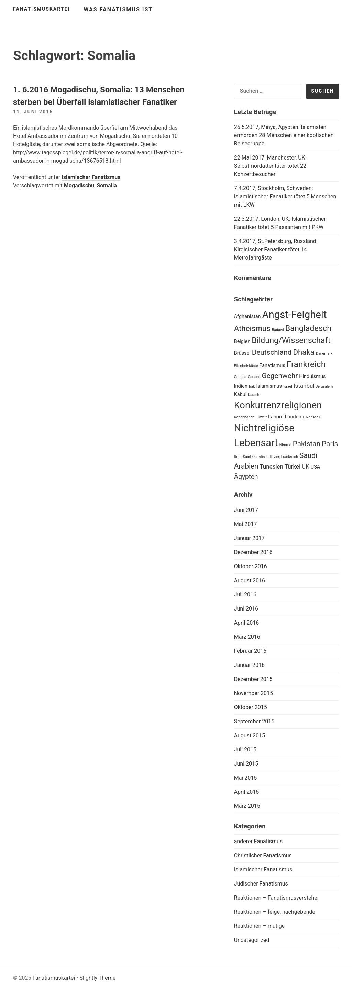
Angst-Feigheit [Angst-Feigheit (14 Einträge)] (294, 314)
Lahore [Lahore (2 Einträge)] (275, 417)
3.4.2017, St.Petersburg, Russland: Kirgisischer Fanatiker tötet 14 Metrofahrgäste (276, 249)
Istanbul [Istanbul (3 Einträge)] (304, 385)
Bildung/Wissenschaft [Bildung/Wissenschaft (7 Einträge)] (291, 340)
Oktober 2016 (250, 566)
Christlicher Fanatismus (263, 855)
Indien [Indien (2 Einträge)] (241, 386)
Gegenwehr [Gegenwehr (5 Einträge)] (280, 376)
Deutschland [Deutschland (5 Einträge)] (272, 352)
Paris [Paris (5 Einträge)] (330, 444)
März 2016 (247, 637)
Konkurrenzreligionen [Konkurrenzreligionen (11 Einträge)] (278, 405)
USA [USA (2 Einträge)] (315, 467)
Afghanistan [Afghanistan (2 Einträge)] (247, 316)
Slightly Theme (97, 978)
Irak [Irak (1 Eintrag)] (252, 386)
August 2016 (249, 580)
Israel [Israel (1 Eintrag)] (287, 386)
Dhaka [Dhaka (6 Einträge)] (304, 352)
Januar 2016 (249, 665)
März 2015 (247, 806)
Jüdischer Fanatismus (261, 883)
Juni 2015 (246, 763)
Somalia (107, 185)
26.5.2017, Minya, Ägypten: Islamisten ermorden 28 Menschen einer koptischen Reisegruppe (284, 135)
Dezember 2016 (253, 552)
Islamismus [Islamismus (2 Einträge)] (269, 386)
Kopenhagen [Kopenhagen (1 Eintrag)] (244, 417)
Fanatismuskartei (41, 9)
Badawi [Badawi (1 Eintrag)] (278, 330)
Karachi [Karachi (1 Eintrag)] (254, 395)
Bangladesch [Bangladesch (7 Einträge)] (308, 328)
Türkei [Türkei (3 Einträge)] (292, 466)
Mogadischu (79, 185)
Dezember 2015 (253, 679)
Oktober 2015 (250, 707)
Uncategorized (252, 940)
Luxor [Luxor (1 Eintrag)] (307, 417)
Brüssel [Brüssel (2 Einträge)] (242, 353)
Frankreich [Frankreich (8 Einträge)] (306, 364)
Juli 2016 (245, 594)
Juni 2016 (246, 608)
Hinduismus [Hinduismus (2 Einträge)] (312, 377)
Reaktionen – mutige (259, 926)
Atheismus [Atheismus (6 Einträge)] (252, 328)
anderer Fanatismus (258, 841)
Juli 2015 (245, 749)
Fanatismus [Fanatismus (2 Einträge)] (272, 366)
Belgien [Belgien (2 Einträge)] (242, 341)
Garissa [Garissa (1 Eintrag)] (240, 377)
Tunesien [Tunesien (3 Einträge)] (272, 466)
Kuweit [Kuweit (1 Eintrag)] (261, 417)
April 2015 (246, 792)
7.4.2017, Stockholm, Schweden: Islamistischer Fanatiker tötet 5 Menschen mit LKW (285, 196)
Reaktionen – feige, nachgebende (274, 912)
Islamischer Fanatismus (91, 177)
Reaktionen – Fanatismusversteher (276, 897)
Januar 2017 (249, 538)
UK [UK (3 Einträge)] (305, 466)
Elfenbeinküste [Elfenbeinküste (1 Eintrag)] (246, 366)
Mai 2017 (245, 524)
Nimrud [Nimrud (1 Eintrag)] (285, 445)
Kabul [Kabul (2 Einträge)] (240, 394)
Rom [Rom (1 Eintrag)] (238, 456)
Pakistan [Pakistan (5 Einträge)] (306, 444)
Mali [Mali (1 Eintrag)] (316, 417)
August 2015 (249, 735)
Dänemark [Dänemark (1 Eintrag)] (324, 353)
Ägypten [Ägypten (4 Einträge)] (246, 477)
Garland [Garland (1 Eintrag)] (254, 377)
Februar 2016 (250, 651)
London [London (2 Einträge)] (293, 417)
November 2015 (253, 693)
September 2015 (254, 721)
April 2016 (246, 622)
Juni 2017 (246, 510)
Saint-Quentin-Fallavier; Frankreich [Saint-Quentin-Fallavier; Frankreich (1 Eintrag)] (270, 456)
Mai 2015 (245, 777)
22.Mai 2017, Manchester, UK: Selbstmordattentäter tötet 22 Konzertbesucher (270, 165)
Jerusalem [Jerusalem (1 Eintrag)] (324, 386)
